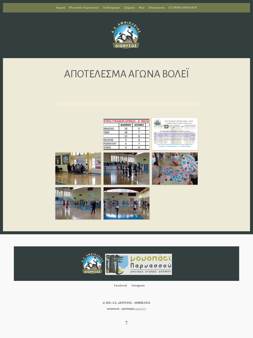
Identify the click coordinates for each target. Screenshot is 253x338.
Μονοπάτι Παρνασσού (84, 7)
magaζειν (140, 308)
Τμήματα (129, 7)
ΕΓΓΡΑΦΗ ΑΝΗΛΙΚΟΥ (183, 7)
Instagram (138, 285)
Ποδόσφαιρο (111, 7)
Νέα (141, 7)
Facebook (120, 285)
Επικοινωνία (156, 7)
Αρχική (60, 7)
